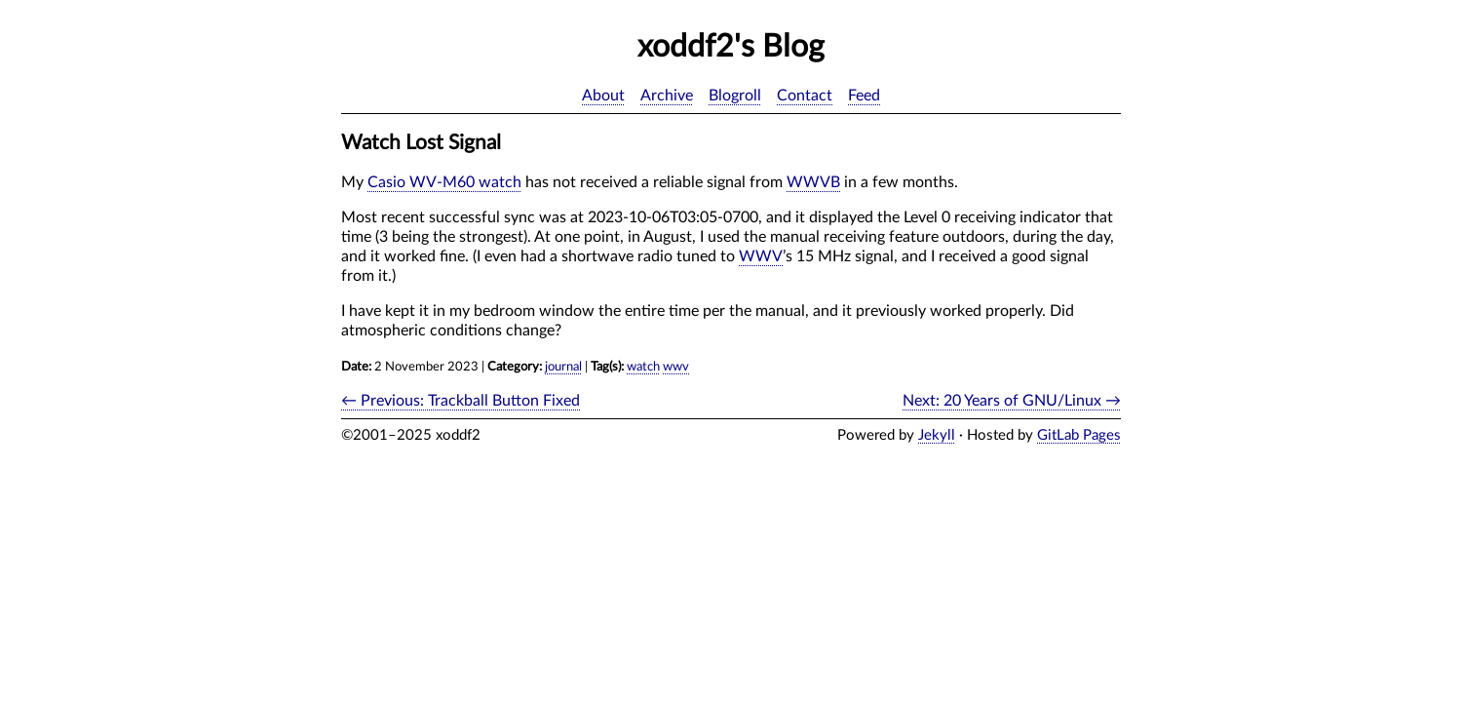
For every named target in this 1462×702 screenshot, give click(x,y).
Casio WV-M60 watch (444, 182)
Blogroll (735, 95)
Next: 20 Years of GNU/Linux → (1012, 401)
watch (643, 366)
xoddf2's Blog (731, 46)
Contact (804, 95)
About (603, 95)
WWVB (813, 182)
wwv (676, 366)
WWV (761, 256)
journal (563, 366)
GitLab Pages (1079, 435)
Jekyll (936, 435)
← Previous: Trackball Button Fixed (460, 401)
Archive (666, 95)
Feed (864, 95)
